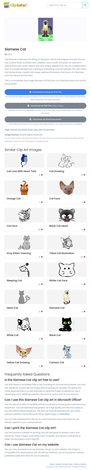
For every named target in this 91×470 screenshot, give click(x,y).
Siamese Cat (57, 307)
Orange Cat (13, 198)
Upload (58, 464)
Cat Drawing (56, 171)
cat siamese (48, 129)
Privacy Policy (67, 464)
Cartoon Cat (56, 362)
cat (19, 129)
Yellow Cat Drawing (18, 362)
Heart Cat (12, 307)
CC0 (22, 134)
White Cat (12, 335)
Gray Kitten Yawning (19, 253)
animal (13, 129)
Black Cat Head (58, 226)
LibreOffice (65, 414)
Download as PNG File (45, 105)
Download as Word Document (45, 119)
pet (40, 129)
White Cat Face (58, 280)
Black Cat (55, 335)
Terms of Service (80, 464)
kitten (30, 129)
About (52, 464)
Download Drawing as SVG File (45, 92)
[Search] (64, 5)
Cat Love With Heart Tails (21, 171)
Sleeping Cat (14, 280)
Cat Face (54, 198)
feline (24, 129)
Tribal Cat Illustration (61, 253)
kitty (36, 129)
